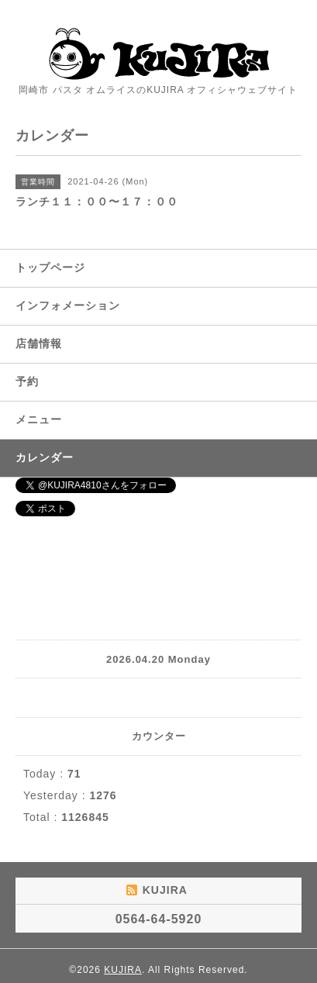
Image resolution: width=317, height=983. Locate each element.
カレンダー (45, 457)
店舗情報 (39, 343)
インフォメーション (68, 305)
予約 (27, 381)
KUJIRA (123, 969)
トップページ (50, 267)
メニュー (39, 419)
